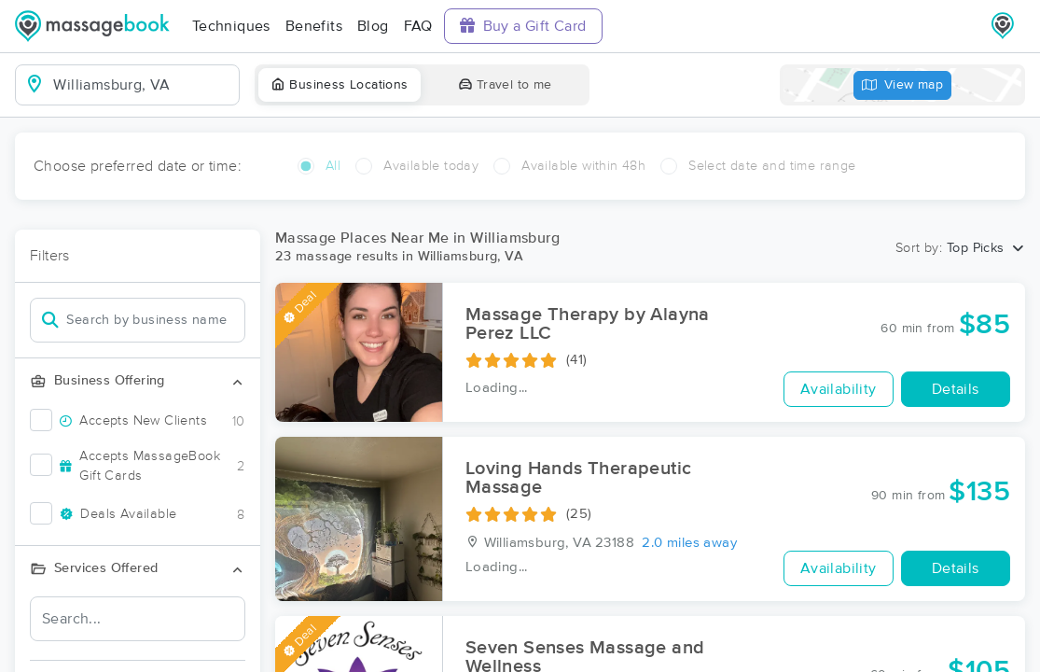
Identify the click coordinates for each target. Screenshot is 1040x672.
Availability (838, 389)
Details (955, 389)
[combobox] (142, 85)
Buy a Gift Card (523, 26)
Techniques (231, 26)
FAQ (418, 26)
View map (903, 85)
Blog (373, 26)
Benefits (313, 26)
